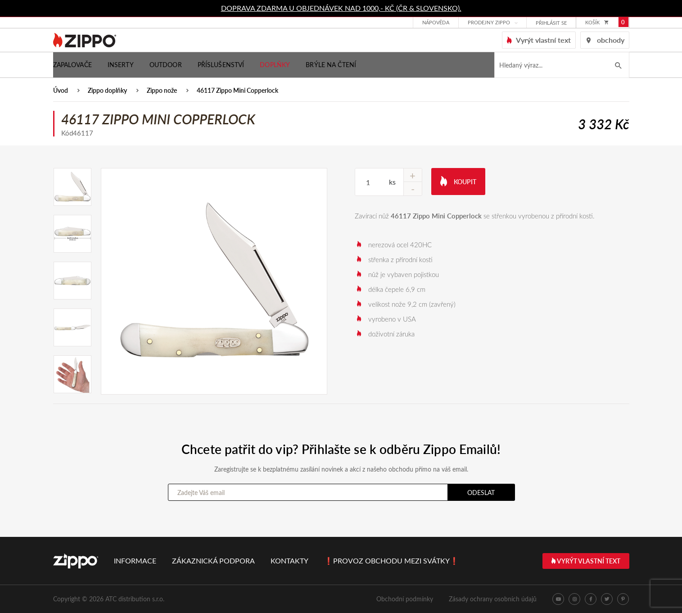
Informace (135, 560)
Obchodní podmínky (404, 599)
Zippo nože (162, 91)
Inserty (121, 64)
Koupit (458, 181)
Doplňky (275, 64)
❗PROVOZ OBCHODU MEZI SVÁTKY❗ (391, 560)
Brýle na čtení (331, 64)
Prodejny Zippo (489, 22)
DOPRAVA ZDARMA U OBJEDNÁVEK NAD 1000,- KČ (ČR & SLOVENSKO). (341, 8)
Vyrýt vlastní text (585, 561)
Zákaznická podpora (213, 560)
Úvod (60, 91)
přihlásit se (551, 23)
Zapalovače (72, 64)
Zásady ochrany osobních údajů (493, 599)
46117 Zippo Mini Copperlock (237, 91)
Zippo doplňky (107, 91)
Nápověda (435, 22)
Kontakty (289, 560)
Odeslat (481, 492)
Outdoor (165, 64)
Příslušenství (221, 64)
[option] (214, 281)
